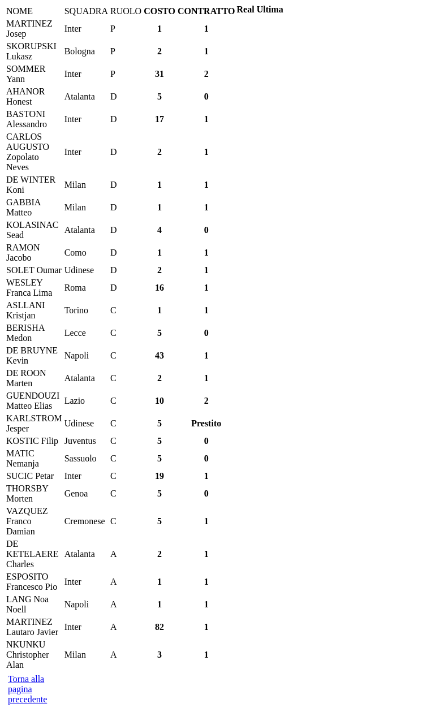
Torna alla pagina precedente (27, 689)
